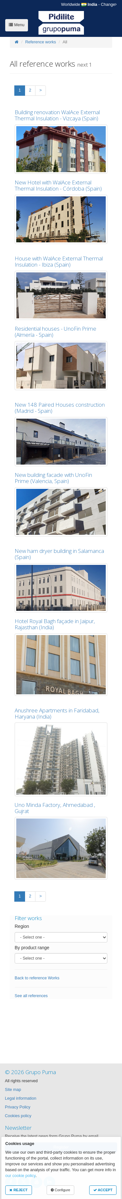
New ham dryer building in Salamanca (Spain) (59, 554)
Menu (16, 25)
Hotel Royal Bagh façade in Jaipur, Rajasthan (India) (55, 624)
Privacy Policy (17, 1107)
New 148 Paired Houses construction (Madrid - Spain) (60, 407)
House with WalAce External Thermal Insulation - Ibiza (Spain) (59, 261)
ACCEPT (103, 1190)
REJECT (18, 1190)
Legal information (20, 1098)
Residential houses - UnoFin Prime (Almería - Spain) (55, 331)
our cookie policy (20, 1175)
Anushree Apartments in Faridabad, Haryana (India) (57, 713)
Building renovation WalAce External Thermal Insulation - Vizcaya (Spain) (57, 115)
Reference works (40, 42)
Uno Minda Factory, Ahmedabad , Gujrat (55, 808)
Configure (60, 1190)
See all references (31, 996)
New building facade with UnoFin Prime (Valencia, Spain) (53, 478)
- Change (89, 4)
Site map (13, 1089)
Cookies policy (18, 1116)
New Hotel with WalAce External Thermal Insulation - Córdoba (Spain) (58, 185)
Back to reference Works (37, 978)
